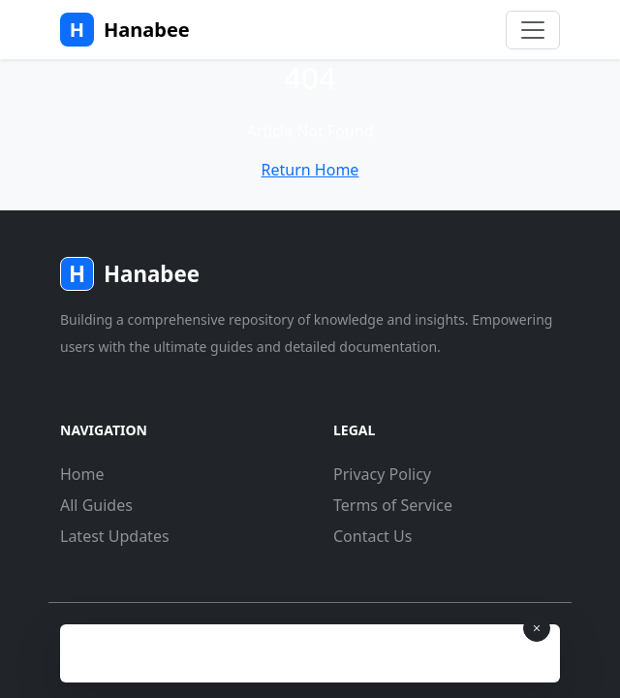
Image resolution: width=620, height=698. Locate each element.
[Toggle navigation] (533, 30)
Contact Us (372, 536)
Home (82, 474)
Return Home (310, 169)
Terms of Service (392, 505)
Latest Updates (115, 536)
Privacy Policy (382, 474)
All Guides (96, 505)
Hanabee (125, 30)
